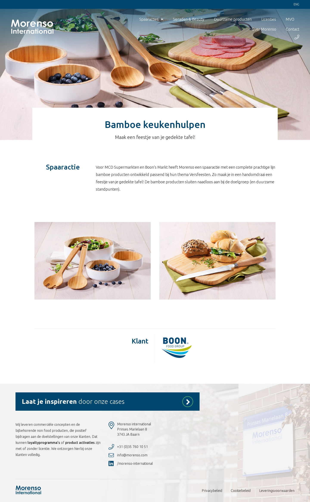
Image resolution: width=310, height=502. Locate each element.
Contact (292, 29)
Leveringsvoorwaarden (276, 491)
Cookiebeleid (241, 491)
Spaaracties (151, 19)
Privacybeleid (212, 491)
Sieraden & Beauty (188, 19)
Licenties (268, 19)
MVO (290, 19)
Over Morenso (264, 29)
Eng (296, 4)
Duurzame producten (233, 19)
